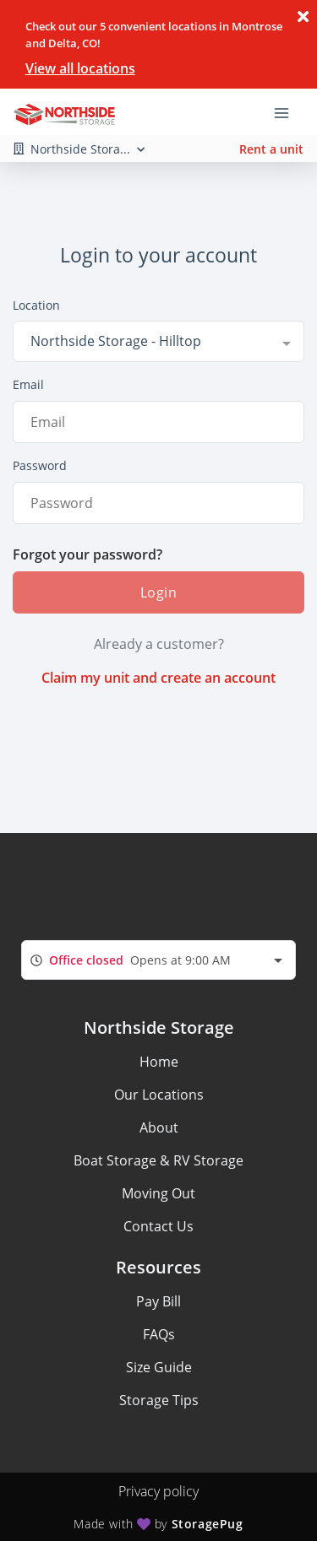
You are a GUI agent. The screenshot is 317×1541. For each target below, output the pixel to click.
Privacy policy (158, 1491)
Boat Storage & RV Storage (158, 1160)
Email (28, 384)
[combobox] (158, 341)
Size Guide (159, 1367)
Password (40, 465)
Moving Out (158, 1193)
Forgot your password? (87, 554)
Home (158, 1061)
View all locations (80, 68)
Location (36, 305)
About (158, 1127)
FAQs (159, 1334)
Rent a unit (271, 149)
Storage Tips (159, 1400)
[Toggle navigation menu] (288, 112)
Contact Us (158, 1226)
